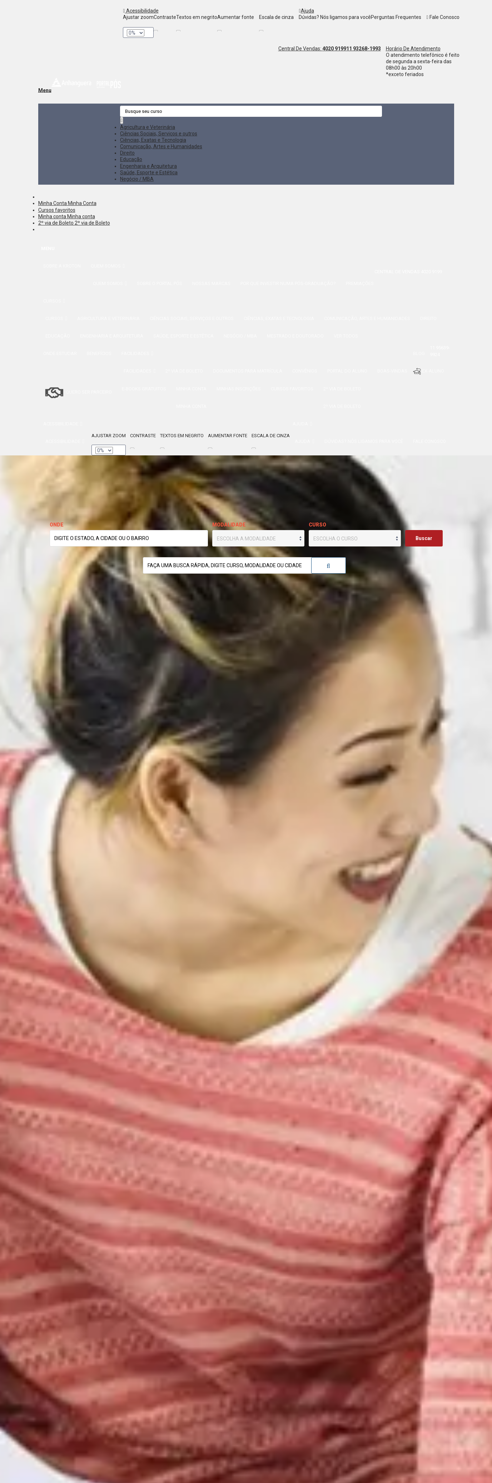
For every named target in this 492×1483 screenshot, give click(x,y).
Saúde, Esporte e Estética (149, 172)
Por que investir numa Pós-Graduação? (288, 283)
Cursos (54, 301)
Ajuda (306, 11)
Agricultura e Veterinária (147, 127)
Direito (127, 153)
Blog (419, 353)
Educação (131, 159)
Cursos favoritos (56, 210)
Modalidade (229, 525)
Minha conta (52, 216)
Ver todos (346, 336)
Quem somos (108, 266)
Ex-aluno (428, 371)
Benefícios (99, 353)
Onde (57, 525)
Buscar (329, 566)
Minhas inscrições (239, 388)
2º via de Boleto (56, 223)
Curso (317, 525)
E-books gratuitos (144, 388)
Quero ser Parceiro (77, 392)
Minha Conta (53, 203)
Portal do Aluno (347, 371)
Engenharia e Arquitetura (148, 166)
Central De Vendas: (312, 48)
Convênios (304, 371)
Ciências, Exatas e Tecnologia (153, 140)
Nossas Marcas (211, 283)
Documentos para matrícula (247, 371)
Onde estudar (60, 353)
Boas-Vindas (392, 371)
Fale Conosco (442, 17)
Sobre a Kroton (62, 266)
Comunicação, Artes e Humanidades (161, 146)
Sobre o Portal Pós (159, 283)
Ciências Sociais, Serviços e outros (158, 133)
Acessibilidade (140, 11)
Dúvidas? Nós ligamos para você (335, 17)
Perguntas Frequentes (396, 17)
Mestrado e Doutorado (295, 336)
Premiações (360, 283)
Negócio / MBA (137, 179)
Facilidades (137, 353)
